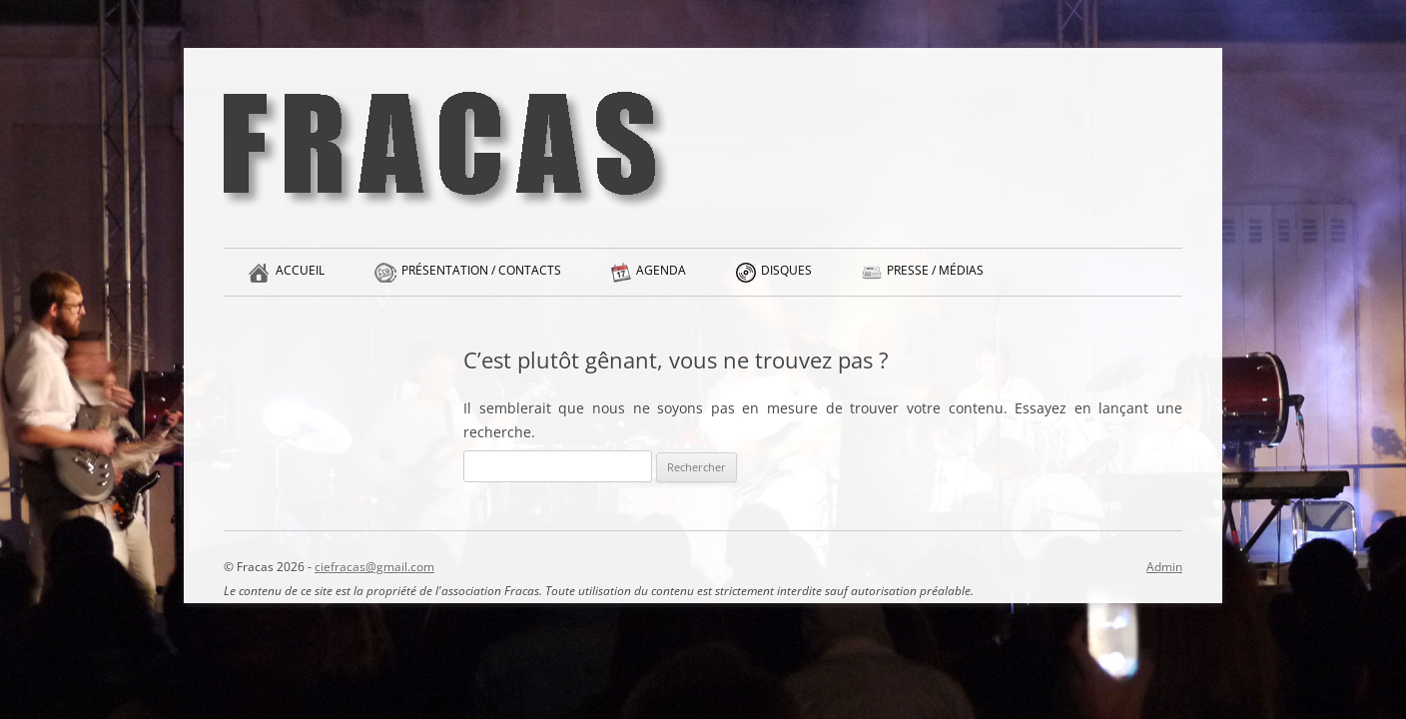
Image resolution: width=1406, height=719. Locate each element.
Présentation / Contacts (481, 279)
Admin (1164, 566)
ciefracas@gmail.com (374, 566)
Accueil (300, 279)
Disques (786, 279)
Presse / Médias (935, 279)
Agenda (661, 279)
